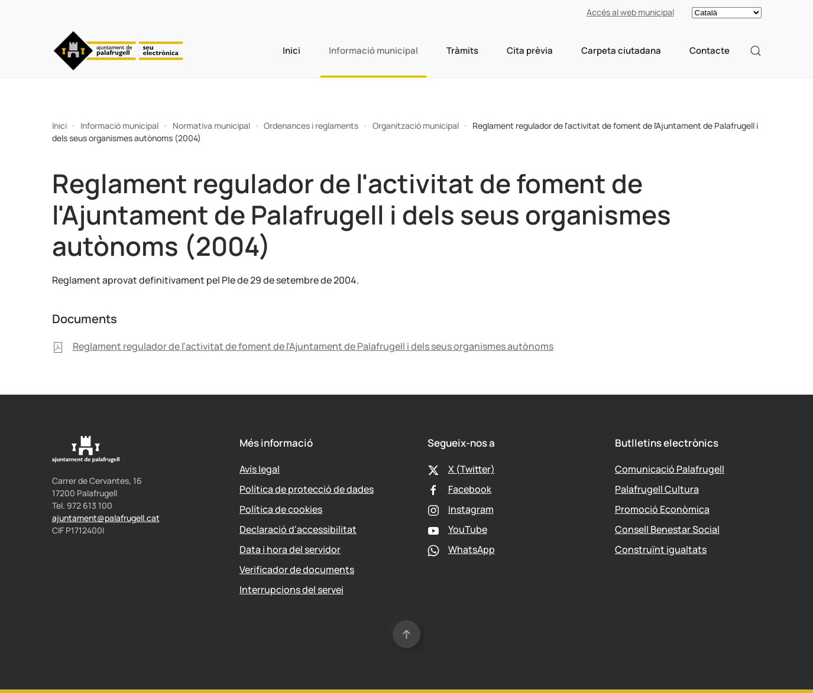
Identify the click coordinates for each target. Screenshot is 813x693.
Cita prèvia (530, 50)
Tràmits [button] (462, 50)
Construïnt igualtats (661, 549)
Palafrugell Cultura (657, 489)
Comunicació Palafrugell (669, 469)
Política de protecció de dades (306, 489)
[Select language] (727, 12)
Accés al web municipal (630, 12)
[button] (756, 50)
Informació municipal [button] (373, 50)
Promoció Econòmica (662, 509)
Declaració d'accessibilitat (298, 529)
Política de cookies (280, 509)
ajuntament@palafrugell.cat (106, 517)
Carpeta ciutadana (621, 50)
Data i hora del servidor (290, 549)
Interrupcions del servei (291, 589)
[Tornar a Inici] (118, 50)
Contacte (709, 50)
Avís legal (259, 469)
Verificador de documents (296, 569)
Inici (291, 50)
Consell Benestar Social (667, 529)
